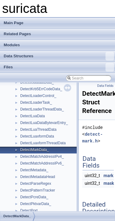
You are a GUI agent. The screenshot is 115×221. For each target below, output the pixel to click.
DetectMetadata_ (34, 170)
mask (109, 183)
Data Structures (59, 56)
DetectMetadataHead (37, 177)
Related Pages (17, 34)
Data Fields (105, 86)
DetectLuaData (32, 116)
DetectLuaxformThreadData (43, 143)
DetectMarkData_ (34, 150)
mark (108, 175)
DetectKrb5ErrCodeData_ (41, 89)
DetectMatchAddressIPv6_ (42, 163)
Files (59, 67)
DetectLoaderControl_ (38, 96)
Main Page (13, 23)
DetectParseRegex (35, 183)
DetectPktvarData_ (35, 204)
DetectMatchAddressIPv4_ (42, 156)
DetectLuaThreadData (38, 129)
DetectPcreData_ (34, 197)
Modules (12, 45)
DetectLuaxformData (37, 136)
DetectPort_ (30, 210)
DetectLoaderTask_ (36, 102)
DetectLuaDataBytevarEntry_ (44, 123)
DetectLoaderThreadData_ (42, 109)
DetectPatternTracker (37, 190)
